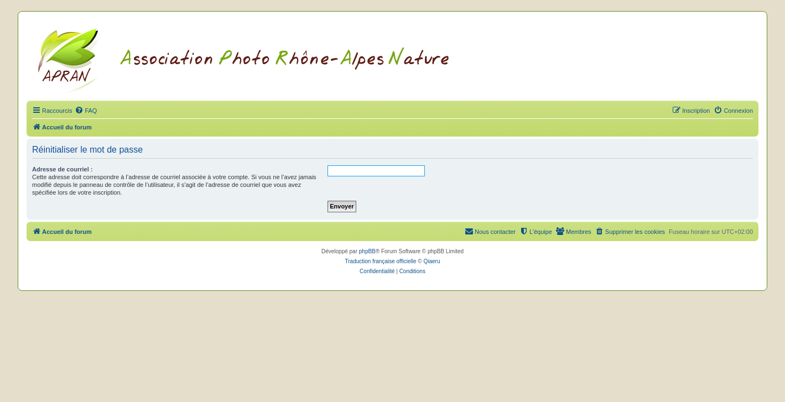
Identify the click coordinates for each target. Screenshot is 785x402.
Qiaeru (431, 261)
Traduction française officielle (381, 261)
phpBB (367, 251)
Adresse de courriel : (62, 169)
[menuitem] (86, 110)
